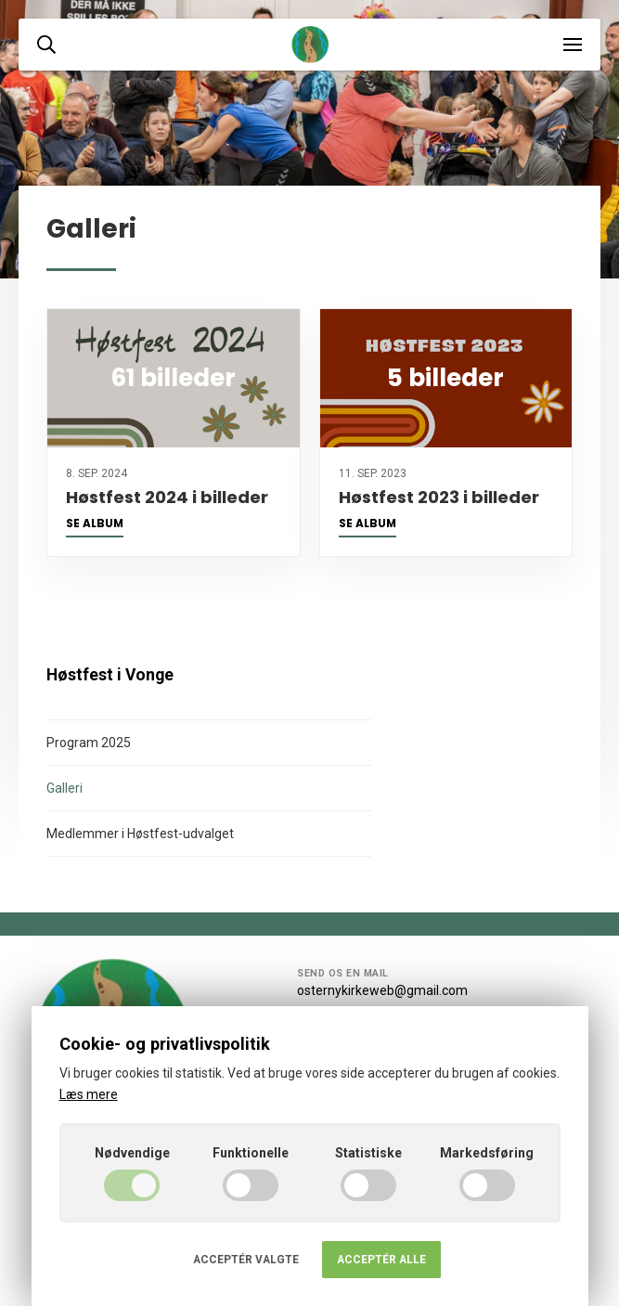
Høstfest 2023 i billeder (439, 497)
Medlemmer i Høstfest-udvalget (140, 833)
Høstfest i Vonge (110, 675)
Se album (94, 523)
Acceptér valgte (246, 1259)
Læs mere (88, 1094)
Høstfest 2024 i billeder (167, 497)
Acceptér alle (381, 1259)
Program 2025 (88, 742)
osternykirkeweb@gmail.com (382, 990)
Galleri (64, 788)
